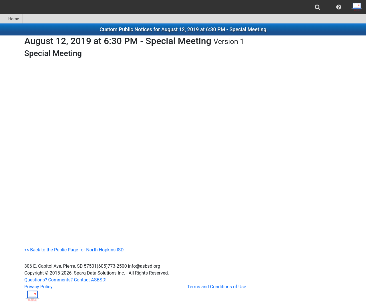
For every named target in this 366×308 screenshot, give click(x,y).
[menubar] (183, 7)
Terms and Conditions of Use (216, 286)
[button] (339, 7)
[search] (317, 7)
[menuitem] (317, 7)
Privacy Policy (38, 286)
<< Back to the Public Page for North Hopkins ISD (74, 250)
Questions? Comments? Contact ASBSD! (65, 280)
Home (11, 19)
